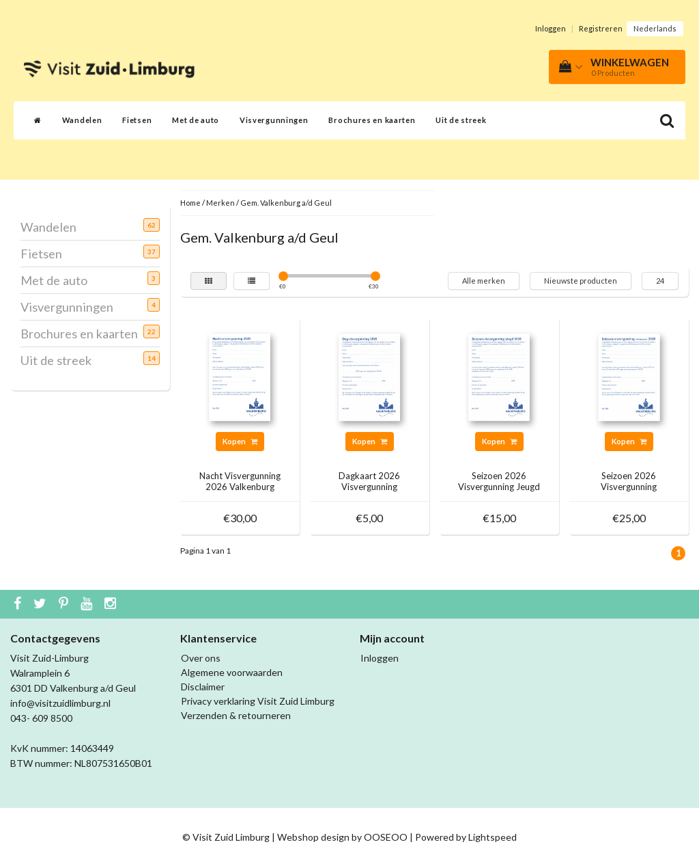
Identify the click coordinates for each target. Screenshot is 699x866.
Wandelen (82, 120)
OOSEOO (386, 837)
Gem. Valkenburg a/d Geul (286, 202)
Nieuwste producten (580, 280)
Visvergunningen (274, 120)
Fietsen (137, 120)
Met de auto (195, 120)
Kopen (240, 441)
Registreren (601, 28)
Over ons (200, 658)
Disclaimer (203, 686)
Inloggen (550, 28)
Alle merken (483, 280)
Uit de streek (461, 120)
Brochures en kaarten (371, 120)
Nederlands (654, 28)
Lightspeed (492, 837)
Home (190, 202)
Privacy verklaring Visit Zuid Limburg (257, 701)
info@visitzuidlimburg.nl (60, 703)
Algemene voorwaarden (232, 672)
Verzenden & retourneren (236, 715)
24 (660, 280)
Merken (220, 202)
